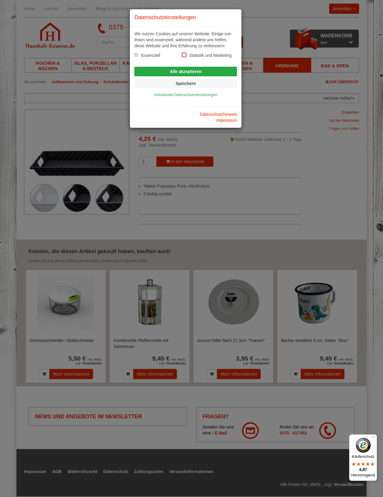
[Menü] (373, 438)
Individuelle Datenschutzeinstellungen (185, 95)
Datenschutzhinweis (218, 114)
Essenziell (150, 55)
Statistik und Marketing (210, 55)
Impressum (226, 120)
